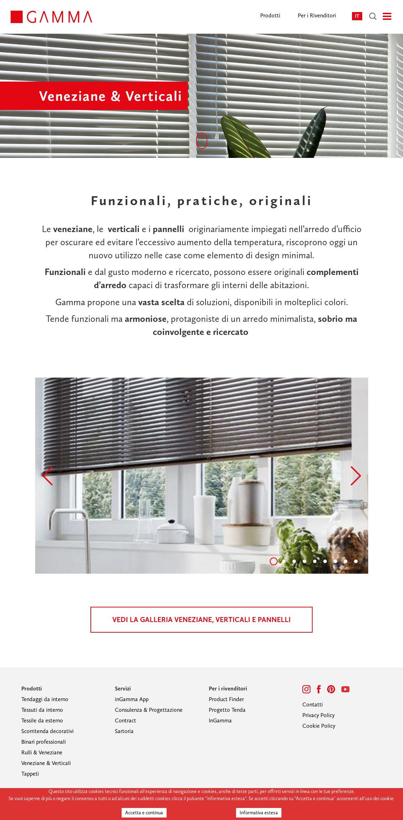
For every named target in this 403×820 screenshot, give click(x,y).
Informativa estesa (259, 813)
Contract (125, 720)
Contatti (312, 704)
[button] (47, 475)
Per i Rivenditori (317, 15)
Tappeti (30, 773)
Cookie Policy (318, 725)
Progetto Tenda (227, 709)
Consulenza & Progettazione (149, 709)
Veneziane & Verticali (46, 763)
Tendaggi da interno (44, 699)
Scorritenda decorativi (47, 731)
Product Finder (226, 699)
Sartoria (124, 731)
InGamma (220, 720)
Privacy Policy (318, 715)
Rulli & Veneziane (41, 752)
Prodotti (270, 15)
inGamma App (132, 699)
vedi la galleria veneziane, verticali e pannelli (201, 619)
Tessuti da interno (42, 709)
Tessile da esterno (42, 720)
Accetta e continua (144, 813)
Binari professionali (43, 741)
